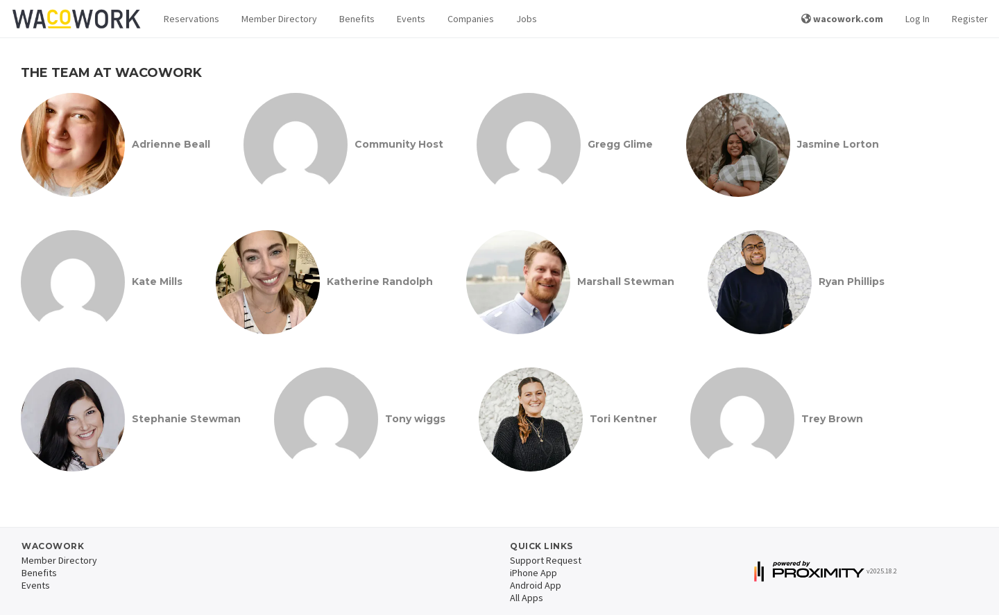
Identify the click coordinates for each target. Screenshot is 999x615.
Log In (917, 18)
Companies (470, 18)
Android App (535, 585)
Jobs (526, 18)
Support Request (545, 560)
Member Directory (279, 18)
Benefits (357, 18)
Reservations (191, 18)
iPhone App (533, 572)
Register (970, 18)
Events (411, 18)
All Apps (526, 597)
